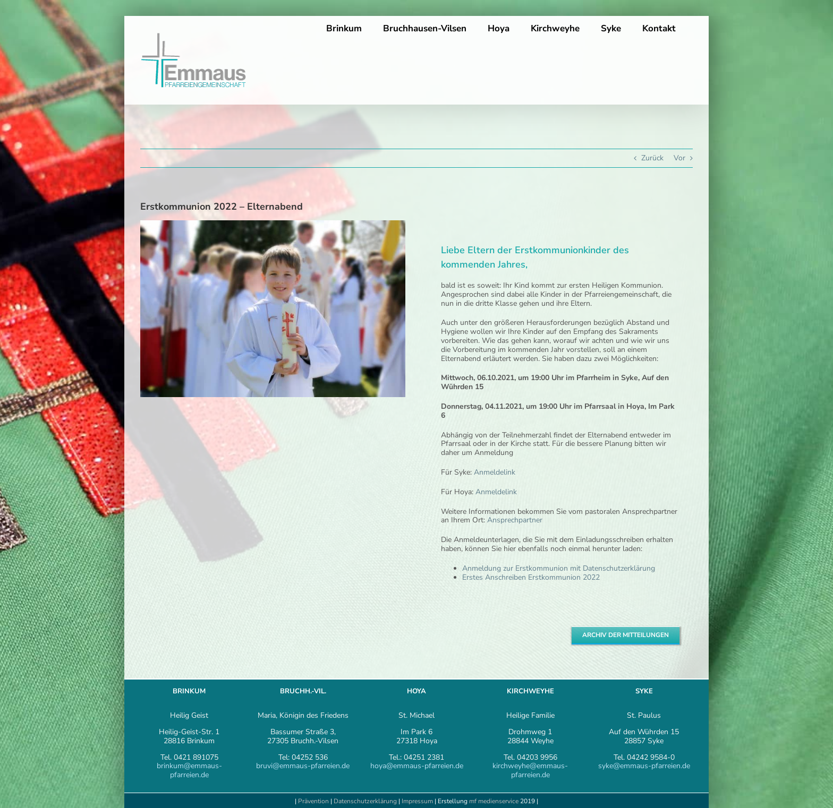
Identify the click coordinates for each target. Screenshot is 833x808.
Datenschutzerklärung (365, 801)
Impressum (418, 801)
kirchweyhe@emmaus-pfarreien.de (530, 770)
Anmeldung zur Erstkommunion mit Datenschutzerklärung (558, 568)
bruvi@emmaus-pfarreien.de (303, 766)
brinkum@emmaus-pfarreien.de (189, 770)
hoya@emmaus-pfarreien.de (416, 766)
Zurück (652, 158)
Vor (679, 158)
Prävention (313, 801)
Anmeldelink (494, 472)
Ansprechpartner (516, 520)
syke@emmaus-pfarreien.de (644, 766)
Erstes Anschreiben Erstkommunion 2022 (531, 577)
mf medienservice (493, 801)
